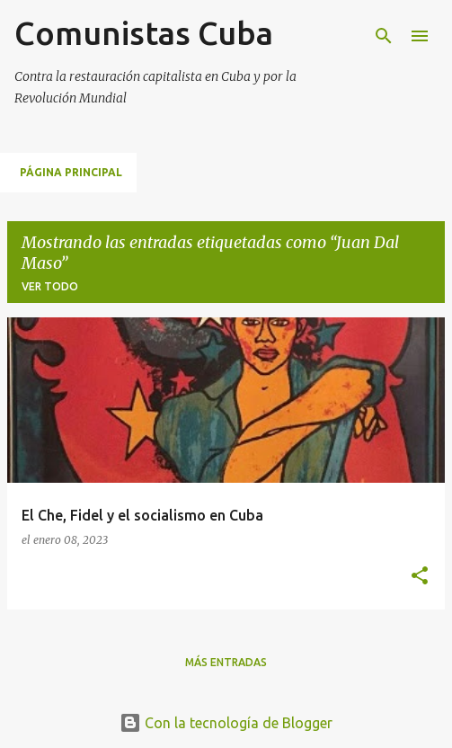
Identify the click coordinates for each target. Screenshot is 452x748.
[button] (419, 577)
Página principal (71, 172)
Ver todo (50, 286)
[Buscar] (383, 36)
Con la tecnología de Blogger (226, 723)
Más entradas (226, 662)
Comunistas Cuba (143, 32)
